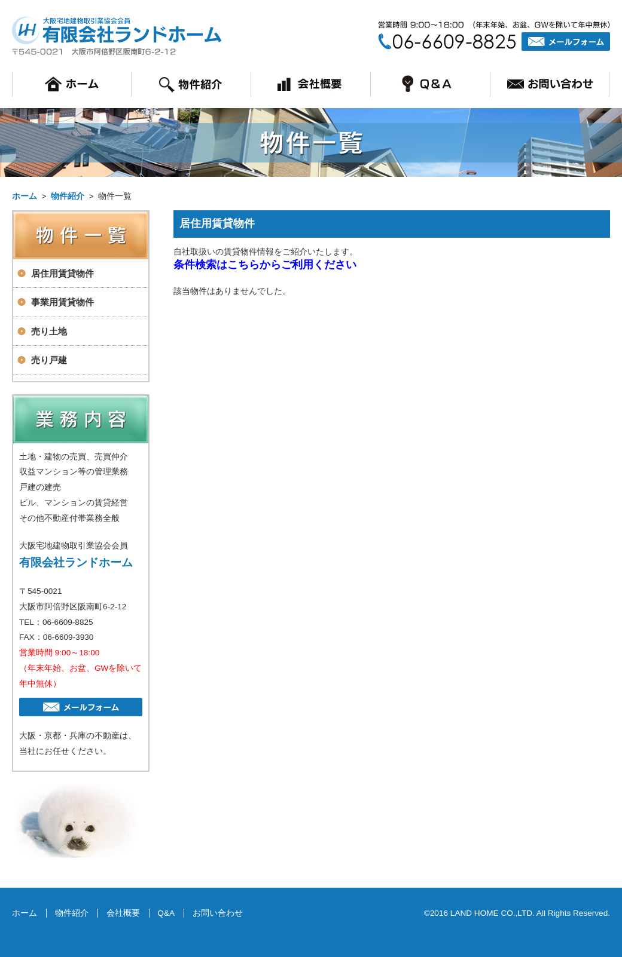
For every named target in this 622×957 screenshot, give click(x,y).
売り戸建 (49, 360)
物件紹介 (67, 196)
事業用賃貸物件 (62, 302)
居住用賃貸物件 (62, 273)
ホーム (24, 196)
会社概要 (123, 913)
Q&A (166, 913)
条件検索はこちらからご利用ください (264, 265)
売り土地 (49, 331)
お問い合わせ (218, 913)
